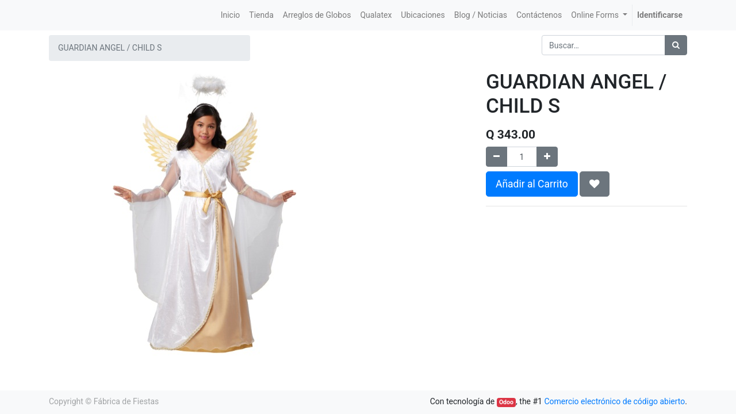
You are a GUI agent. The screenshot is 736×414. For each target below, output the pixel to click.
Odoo (506, 402)
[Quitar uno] (496, 157)
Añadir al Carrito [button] (532, 184)
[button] (595, 184)
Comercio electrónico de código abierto (614, 401)
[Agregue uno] (547, 157)
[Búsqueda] (676, 45)
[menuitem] (230, 15)
